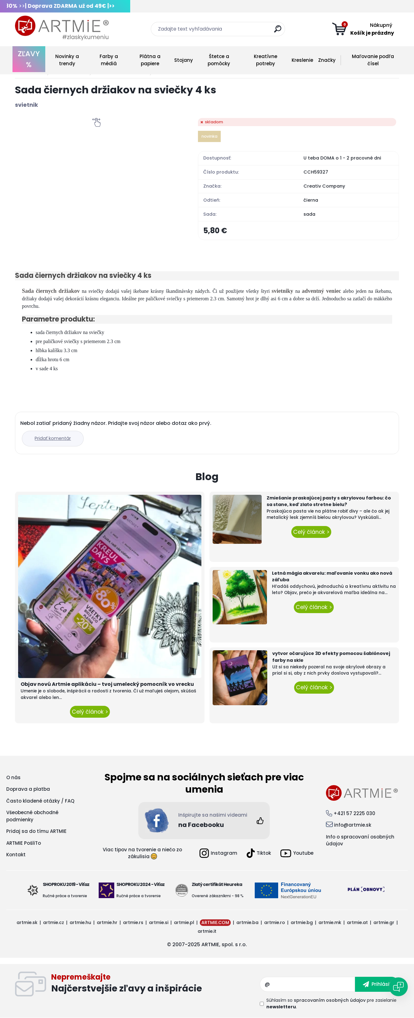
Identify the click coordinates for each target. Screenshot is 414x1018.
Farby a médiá (109, 60)
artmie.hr (107, 922)
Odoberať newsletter (155, 984)
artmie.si (158, 922)
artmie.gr (383, 922)
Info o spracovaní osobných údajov (360, 840)
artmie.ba (247, 922)
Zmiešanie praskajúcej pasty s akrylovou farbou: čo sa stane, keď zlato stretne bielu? (329, 501)
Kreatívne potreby (265, 60)
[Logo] (62, 28)
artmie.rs (133, 922)
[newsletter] (377, 984)
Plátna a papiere (150, 60)
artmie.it (207, 931)
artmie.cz (53, 922)
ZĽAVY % (29, 59)
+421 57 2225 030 (354, 813)
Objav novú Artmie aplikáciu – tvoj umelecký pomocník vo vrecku (107, 684)
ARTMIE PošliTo (23, 843)
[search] (277, 31)
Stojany (183, 60)
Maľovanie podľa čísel (373, 60)
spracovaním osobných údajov (330, 1000)
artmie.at (357, 922)
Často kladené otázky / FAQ (40, 801)
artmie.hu (80, 922)
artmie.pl (184, 922)
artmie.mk (329, 922)
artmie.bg (302, 922)
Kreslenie (302, 60)
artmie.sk (27, 922)
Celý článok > (90, 712)
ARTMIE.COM (215, 922)
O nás (13, 777)
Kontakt (16, 854)
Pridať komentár (53, 438)
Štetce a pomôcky (219, 60)
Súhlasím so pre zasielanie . (331, 1003)
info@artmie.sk (352, 825)
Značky (327, 60)
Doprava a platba (28, 789)
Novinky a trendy (67, 60)
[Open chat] (398, 986)
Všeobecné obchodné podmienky (32, 816)
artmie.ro (274, 922)
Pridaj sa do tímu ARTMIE (36, 831)
